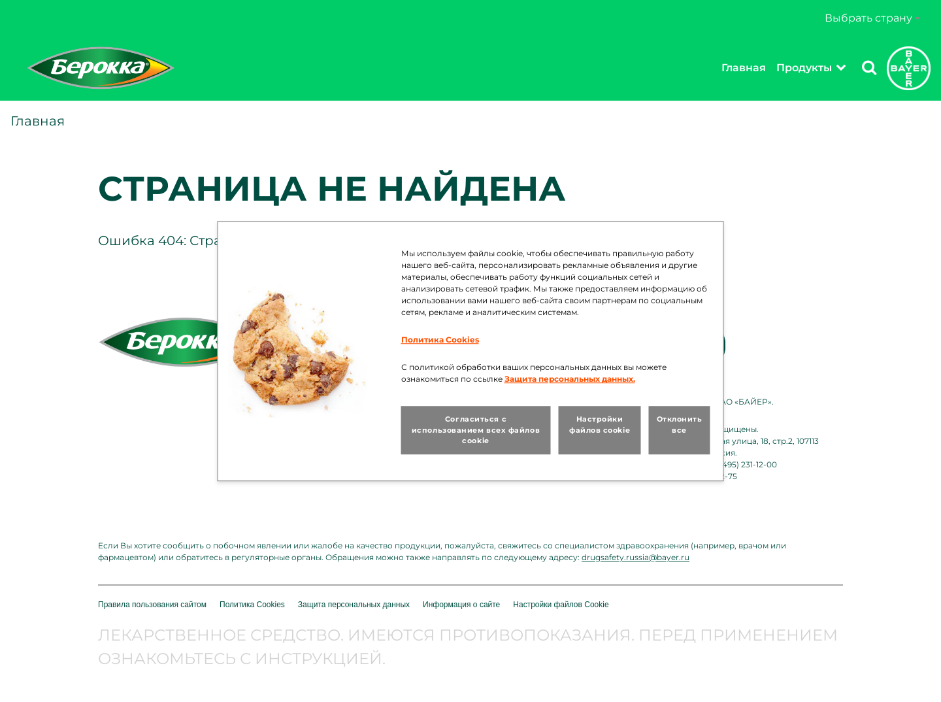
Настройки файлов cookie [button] (599, 424)
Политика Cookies (252, 604)
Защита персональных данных (354, 604)
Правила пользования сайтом (152, 604)
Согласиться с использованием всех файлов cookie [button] (476, 429)
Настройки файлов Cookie (560, 604)
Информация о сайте (461, 604)
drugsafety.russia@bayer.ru (635, 557)
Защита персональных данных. (569, 379)
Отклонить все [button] (679, 424)
